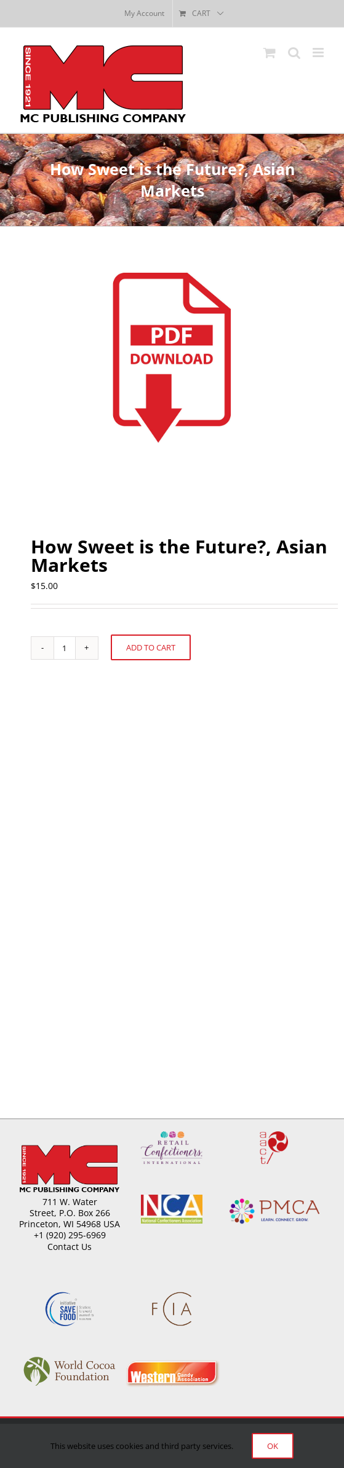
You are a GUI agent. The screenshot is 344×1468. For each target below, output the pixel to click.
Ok (272, 1445)
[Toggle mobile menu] (319, 52)
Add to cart (150, 647)
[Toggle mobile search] (294, 52)
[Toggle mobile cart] (269, 52)
